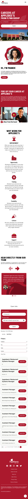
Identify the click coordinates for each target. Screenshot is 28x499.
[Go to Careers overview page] (4, 2)
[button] (23, 320)
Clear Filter (3, 354)
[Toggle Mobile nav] (25, 2)
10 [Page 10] (18, 447)
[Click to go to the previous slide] (11, 268)
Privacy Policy (14, 479)
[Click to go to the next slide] (17, 268)
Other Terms (14, 477)
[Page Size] (2, 447)
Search (14, 26)
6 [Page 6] (12, 447)
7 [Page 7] (13, 447)
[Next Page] (21, 447)
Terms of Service (14, 482)
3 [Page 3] (8, 447)
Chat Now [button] (4, 77)
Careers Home (14, 469)
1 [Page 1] (5, 447)
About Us (14, 474)
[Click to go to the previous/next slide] (12, 295)
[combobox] (14, 320)
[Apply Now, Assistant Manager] (22, 390)
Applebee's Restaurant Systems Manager (10, 360)
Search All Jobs (14, 471)
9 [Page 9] (16, 447)
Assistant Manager (8, 390)
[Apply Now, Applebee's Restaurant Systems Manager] (22, 361)
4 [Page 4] (9, 447)
